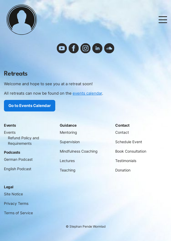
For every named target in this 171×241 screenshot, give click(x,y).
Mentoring (68, 132)
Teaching (68, 170)
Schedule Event (128, 142)
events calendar (87, 93)
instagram (85, 48)
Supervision (70, 142)
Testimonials (125, 161)
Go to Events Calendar (29, 105)
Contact (122, 132)
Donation (122, 170)
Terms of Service (18, 213)
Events (10, 132)
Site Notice (13, 194)
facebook (74, 48)
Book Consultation (130, 151)
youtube (62, 48)
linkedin (97, 48)
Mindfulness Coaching (79, 151)
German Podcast (18, 159)
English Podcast (17, 169)
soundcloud (109, 48)
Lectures (67, 161)
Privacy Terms (16, 203)
